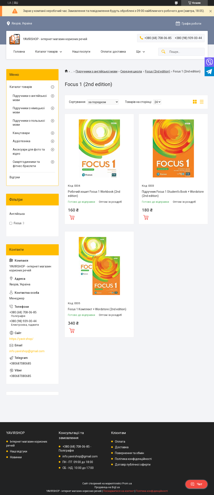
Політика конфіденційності (133, 459)
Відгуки (15, 177)
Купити (72, 217)
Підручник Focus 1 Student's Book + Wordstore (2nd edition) (173, 193)
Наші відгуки (18, 451)
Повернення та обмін (129, 453)
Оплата (120, 441)
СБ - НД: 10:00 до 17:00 (78, 468)
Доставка (122, 447)
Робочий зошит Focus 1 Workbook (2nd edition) (94, 193)
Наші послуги (81, 51)
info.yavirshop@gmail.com (27, 351)
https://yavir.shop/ (21, 339)
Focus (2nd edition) (157, 71)
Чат (196, 484)
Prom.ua (127, 483)
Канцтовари (21, 133)
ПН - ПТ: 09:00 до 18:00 (77, 462)
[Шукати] (163, 52)
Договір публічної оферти (132, 464)
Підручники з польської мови (29, 123)
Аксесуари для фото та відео (29, 151)
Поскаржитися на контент (118, 491)
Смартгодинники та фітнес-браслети (26, 164)
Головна (19, 51)
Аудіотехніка (21, 141)
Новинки (16, 457)
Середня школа (131, 71)
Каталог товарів (46, 51)
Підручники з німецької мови (29, 110)
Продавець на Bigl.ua (107, 487)
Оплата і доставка (113, 51)
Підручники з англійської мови (96, 71)
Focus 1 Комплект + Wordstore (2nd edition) (97, 309)
